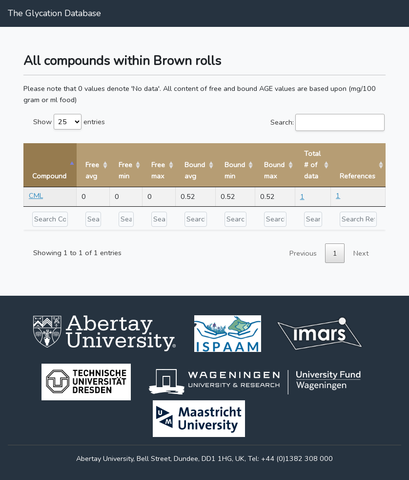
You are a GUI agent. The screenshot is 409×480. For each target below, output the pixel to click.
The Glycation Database (54, 13)
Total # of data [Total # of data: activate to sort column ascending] (312, 165)
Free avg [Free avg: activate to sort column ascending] (92, 170)
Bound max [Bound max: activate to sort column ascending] (274, 170)
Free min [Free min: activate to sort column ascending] (125, 170)
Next (360, 253)
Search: (327, 122)
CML (36, 195)
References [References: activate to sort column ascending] (357, 176)
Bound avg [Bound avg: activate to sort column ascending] (194, 170)
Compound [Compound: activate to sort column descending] (49, 176)
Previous (303, 253)
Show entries (69, 122)
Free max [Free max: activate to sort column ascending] (158, 170)
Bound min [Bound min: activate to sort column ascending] (235, 170)
